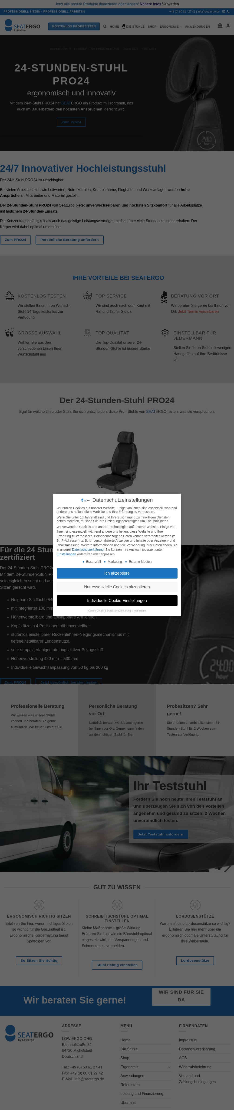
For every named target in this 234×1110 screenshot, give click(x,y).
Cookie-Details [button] (96, 610)
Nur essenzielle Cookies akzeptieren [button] (117, 587)
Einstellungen (66, 554)
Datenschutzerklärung (88, 549)
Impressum (140, 610)
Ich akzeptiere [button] (117, 573)
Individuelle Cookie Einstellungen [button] (117, 600)
